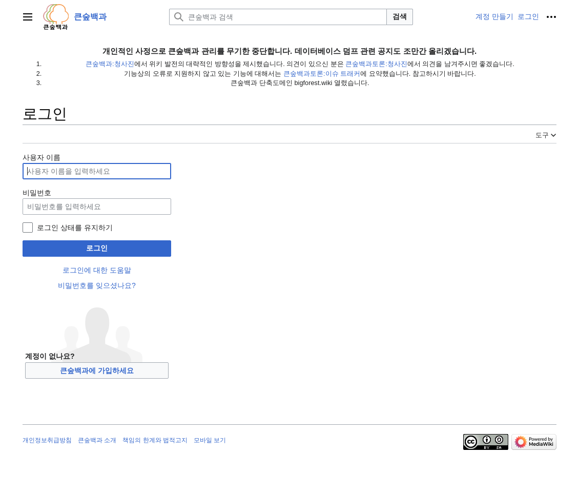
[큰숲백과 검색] (278, 17)
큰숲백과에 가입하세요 (97, 370)
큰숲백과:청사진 (110, 64)
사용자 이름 (41, 157)
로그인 (97, 248)
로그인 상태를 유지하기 (75, 227)
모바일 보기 (210, 440)
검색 (399, 16)
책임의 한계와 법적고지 (155, 440)
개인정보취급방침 (47, 440)
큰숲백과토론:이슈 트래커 (321, 73)
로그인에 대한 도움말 (97, 270)
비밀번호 (37, 193)
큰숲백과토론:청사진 (376, 64)
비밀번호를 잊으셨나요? (97, 285)
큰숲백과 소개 (97, 440)
